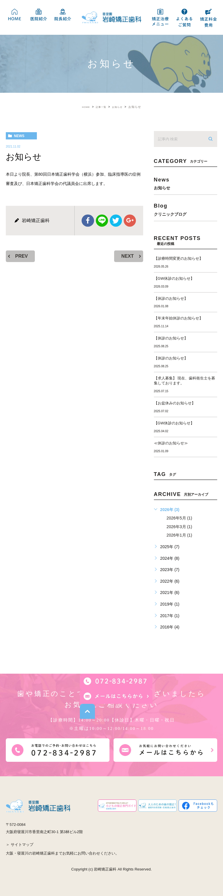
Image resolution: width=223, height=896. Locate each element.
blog (185, 209)
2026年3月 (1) (179, 526)
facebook (89, 220)
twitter (115, 220)
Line (102, 220)
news (19, 136)
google (129, 220)
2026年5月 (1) (179, 518)
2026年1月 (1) (179, 535)
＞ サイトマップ (19, 844)
